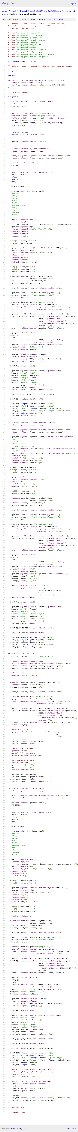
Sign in (73, 3)
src (68, 11)
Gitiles (13, 1128)
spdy (6, 14)
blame (60, 19)
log (54, 19)
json (74, 1128)
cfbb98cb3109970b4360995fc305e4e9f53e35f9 (40, 11)
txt (68, 1128)
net (73, 11)
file (48, 19)
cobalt (5, 11)
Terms (26, 1128)
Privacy (19, 1128)
